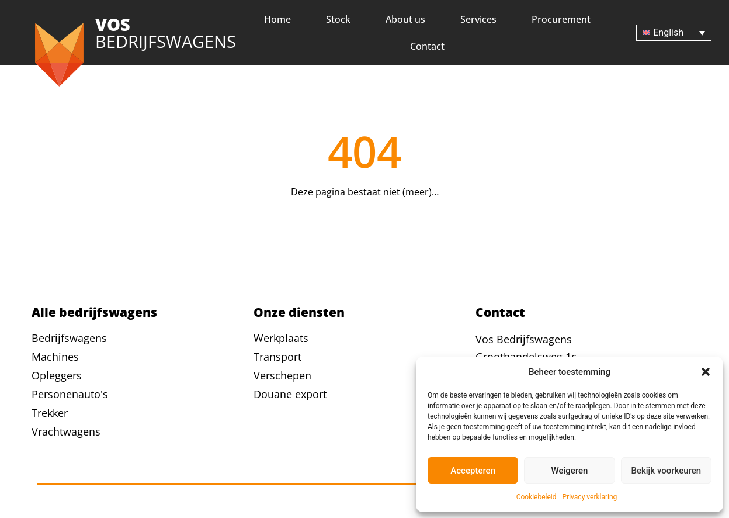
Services (478, 19)
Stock (338, 19)
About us (405, 19)
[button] (705, 372)
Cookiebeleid (536, 497)
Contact (427, 46)
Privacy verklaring (590, 497)
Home (277, 19)
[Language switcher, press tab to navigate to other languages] (673, 33)
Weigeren (569, 470)
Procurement (561, 19)
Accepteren (472, 470)
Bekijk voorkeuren (666, 470)
